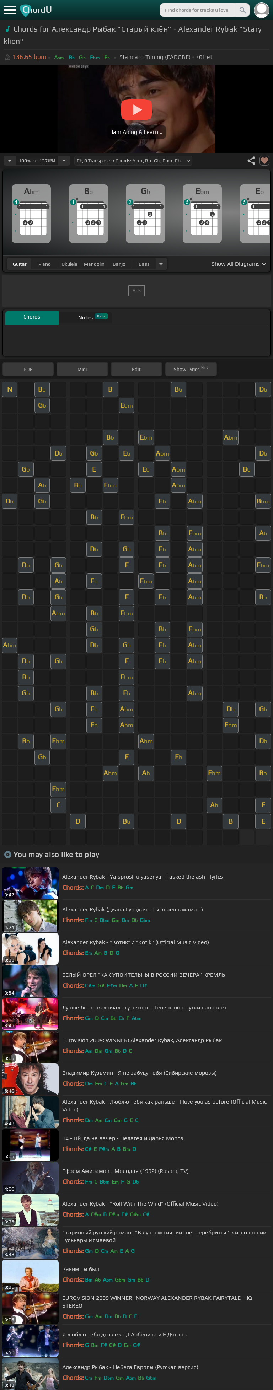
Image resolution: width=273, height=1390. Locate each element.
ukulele (69, 264)
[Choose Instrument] (161, 263)
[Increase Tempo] (64, 161)
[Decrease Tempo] (10, 161)
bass (144, 264)
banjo (119, 264)
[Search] (242, 10)
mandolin (94, 264)
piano (44, 264)
